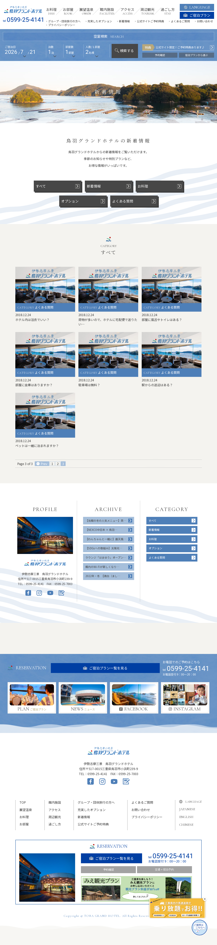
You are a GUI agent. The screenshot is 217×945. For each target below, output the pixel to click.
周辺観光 (55, 817)
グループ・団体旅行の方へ (64, 21)
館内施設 (55, 802)
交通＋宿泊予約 (164, 869)
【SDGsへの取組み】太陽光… (103, 548)
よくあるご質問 (180, 21)
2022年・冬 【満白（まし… (102, 576)
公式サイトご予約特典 (150, 21)
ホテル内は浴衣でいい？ (32, 319)
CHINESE (186, 824)
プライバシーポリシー (61, 25)
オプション (155, 548)
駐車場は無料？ (89, 385)
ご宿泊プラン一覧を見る (105, 667)
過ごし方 (55, 824)
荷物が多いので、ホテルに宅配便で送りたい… (107, 321)
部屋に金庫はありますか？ (34, 385)
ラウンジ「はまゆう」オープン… (105, 557)
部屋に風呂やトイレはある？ (162, 319)
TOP (22, 802)
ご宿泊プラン (196, 15)
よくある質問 (157, 557)
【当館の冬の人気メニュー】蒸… (105, 520)
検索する (124, 50)
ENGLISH (186, 817)
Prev (44, 463)
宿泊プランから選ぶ (196, 55)
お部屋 (24, 824)
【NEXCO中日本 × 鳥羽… (101, 530)
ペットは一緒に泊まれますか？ (37, 445)
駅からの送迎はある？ (157, 385)
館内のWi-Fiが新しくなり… (102, 567)
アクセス (55, 809)
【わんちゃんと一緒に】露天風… (105, 539)
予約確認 (160, 55)
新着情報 (124, 21)
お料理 (153, 539)
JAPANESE (187, 809)
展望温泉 (25, 809)
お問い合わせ (205, 21)
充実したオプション (100, 21)
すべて (152, 520)
